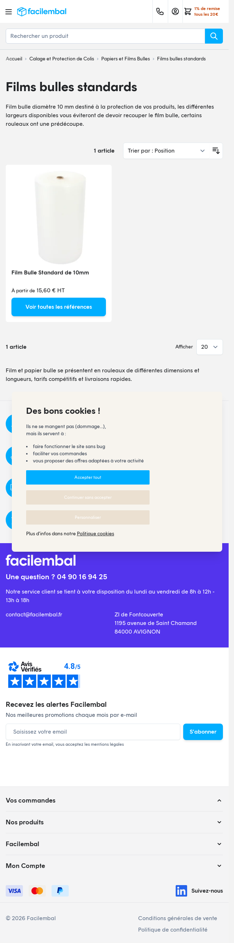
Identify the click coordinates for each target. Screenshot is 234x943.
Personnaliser (88, 517)
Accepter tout (87, 477)
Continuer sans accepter (88, 497)
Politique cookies (95, 534)
